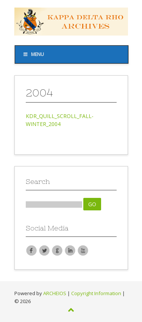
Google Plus (57, 250)
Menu (33, 54)
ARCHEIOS (54, 293)
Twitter (44, 250)
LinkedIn (70, 250)
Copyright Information (96, 293)
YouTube (83, 250)
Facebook (31, 250)
